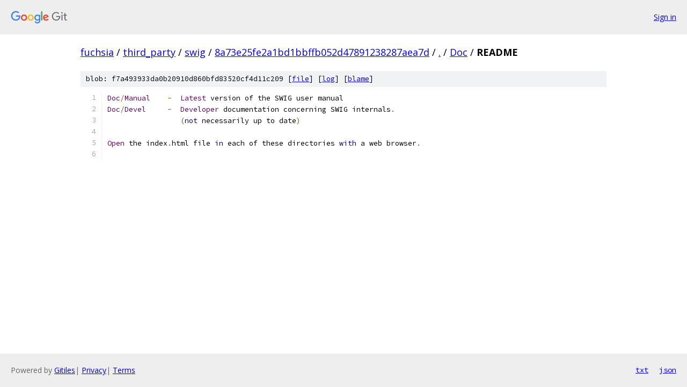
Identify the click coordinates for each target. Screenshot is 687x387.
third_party (149, 52)
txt (641, 370)
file (300, 78)
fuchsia (97, 52)
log (328, 78)
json (667, 370)
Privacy (94, 370)
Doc (458, 52)
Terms (124, 370)
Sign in (665, 17)
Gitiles (64, 370)
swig (195, 52)
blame (358, 78)
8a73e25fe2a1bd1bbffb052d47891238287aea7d (322, 52)
